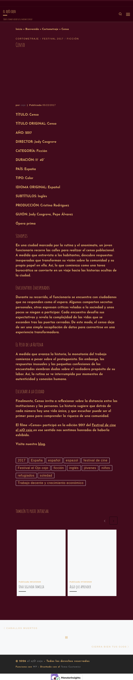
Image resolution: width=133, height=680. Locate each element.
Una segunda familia (31, 587)
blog (41, 444)
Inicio (19, 29)
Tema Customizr (71, 669)
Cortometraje (50, 29)
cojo (23, 105)
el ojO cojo (35, 663)
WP (35, 669)
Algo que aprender (80, 587)
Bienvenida (32, 29)
